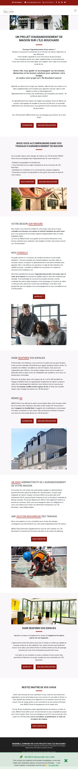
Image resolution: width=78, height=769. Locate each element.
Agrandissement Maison (41, 748)
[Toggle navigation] (75, 10)
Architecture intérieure (19, 748)
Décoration (37, 750)
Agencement (29, 750)
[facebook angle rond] (56, 2)
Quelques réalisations (47, 125)
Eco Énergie (61, 748)
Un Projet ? (27, 669)
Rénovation (53, 748)
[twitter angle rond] (65, 2)
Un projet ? (39, 297)
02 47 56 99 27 (48, 2)
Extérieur (44, 750)
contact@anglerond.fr (33, 2)
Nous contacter (27, 182)
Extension (30, 748)
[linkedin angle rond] (59, 2)
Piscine (50, 750)
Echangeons (27, 125)
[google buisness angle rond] (62, 2)
